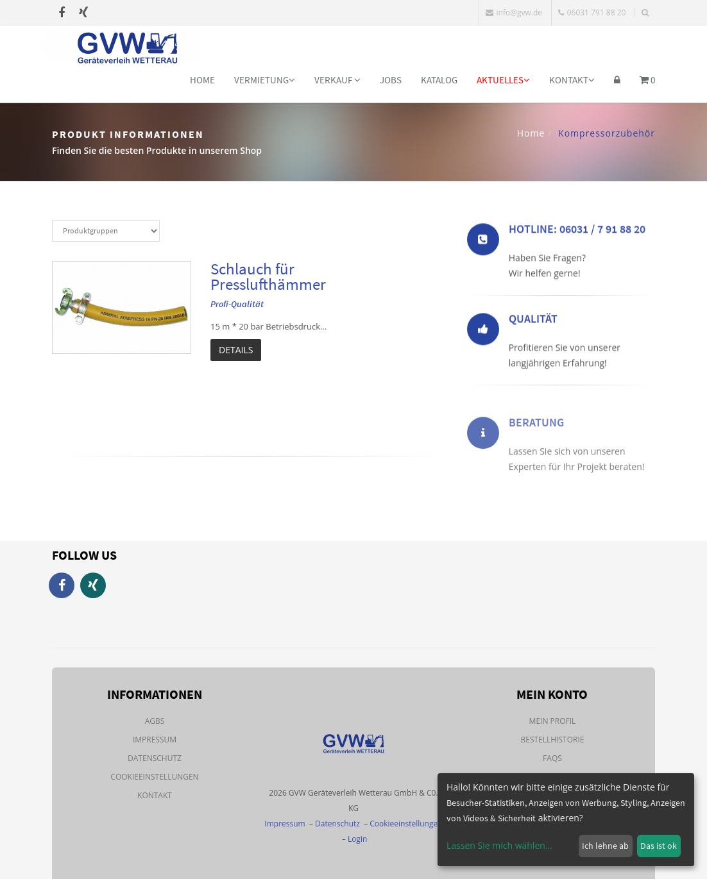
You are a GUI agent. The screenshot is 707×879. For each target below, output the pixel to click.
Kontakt (572, 80)
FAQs (552, 758)
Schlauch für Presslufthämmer (268, 276)
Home (202, 80)
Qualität (533, 321)
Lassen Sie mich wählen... (499, 845)
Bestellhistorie (552, 739)
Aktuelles (503, 80)
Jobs (391, 80)
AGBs (155, 721)
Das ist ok (658, 845)
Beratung (536, 437)
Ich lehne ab (605, 845)
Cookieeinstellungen (154, 776)
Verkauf (337, 80)
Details (236, 350)
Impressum (154, 739)
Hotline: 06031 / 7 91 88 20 (577, 231)
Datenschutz (155, 758)
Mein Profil (552, 721)
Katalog (439, 80)
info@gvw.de (514, 12)
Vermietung (264, 80)
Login (357, 838)
